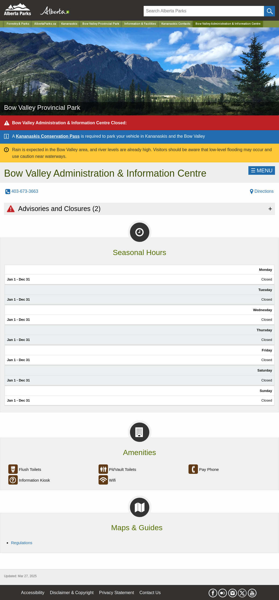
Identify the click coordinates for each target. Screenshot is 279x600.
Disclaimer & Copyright (72, 592)
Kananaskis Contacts (175, 24)
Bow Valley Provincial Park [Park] (100, 24)
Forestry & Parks (18, 24)
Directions (262, 191)
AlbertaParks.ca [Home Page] (45, 24)
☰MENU (262, 170)
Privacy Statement (116, 592)
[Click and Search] (269, 11)
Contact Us (150, 592)
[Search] (204, 11)
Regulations (21, 542)
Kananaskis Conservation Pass (47, 136)
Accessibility (32, 592)
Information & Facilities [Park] (140, 24)
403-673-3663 (21, 191)
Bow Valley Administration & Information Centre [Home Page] (227, 24)
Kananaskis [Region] (69, 24)
